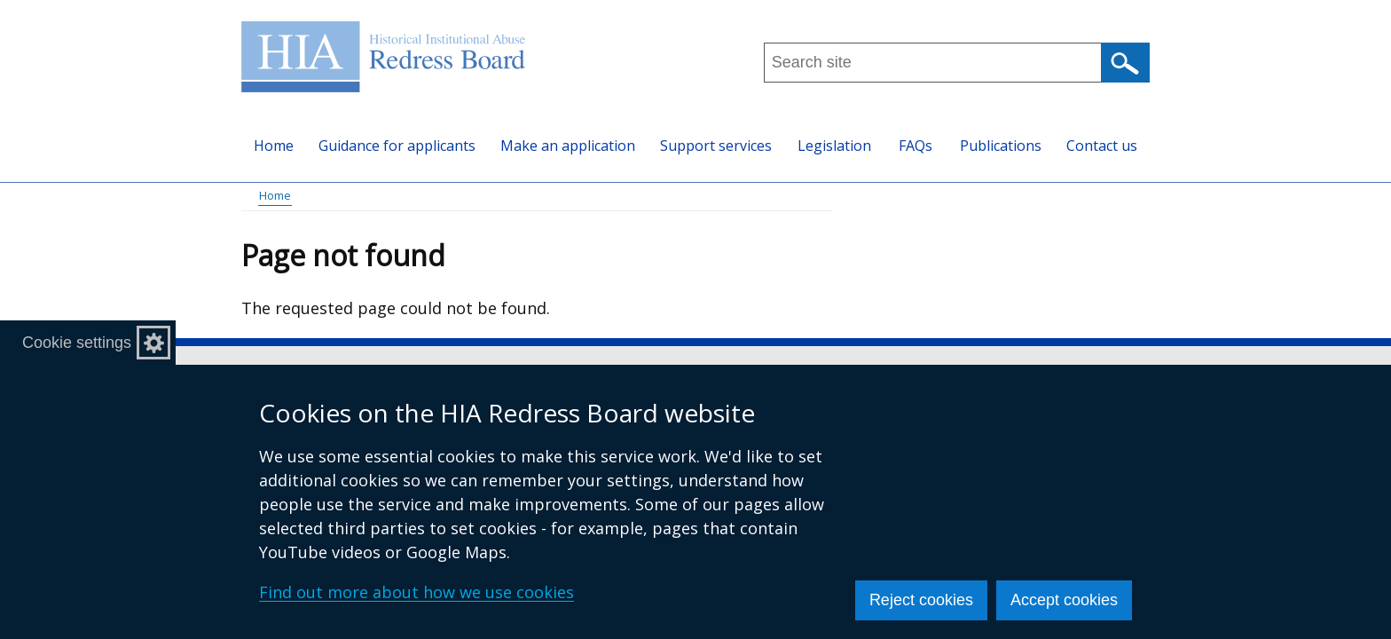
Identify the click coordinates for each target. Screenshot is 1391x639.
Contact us (1101, 145)
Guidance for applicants (396, 145)
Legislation (834, 145)
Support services (716, 145)
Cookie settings (76, 342)
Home (274, 145)
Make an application (567, 145)
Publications (1000, 145)
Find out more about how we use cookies (416, 592)
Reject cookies (921, 600)
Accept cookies (1064, 600)
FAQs (915, 145)
